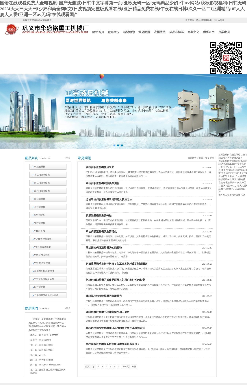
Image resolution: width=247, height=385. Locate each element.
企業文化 (193, 32)
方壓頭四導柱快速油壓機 (46, 295)
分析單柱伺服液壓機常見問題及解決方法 (109, 199)
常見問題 (144, 32)
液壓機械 (160, 32)
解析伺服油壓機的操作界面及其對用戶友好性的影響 (115, 279)
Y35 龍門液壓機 (42, 255)
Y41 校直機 (39, 231)
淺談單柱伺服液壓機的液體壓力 (104, 296)
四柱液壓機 (39, 199)
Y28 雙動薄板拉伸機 (44, 279)
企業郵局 (224, 32)
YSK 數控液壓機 (42, 263)
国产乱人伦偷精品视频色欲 (231, 195)
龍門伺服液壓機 (42, 190)
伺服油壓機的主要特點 (99, 215)
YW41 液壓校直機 (43, 239)
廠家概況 (113, 32)
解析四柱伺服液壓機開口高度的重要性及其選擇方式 (115, 328)
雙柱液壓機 (39, 223)
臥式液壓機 (39, 287)
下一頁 (125, 366)
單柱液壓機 (39, 207)
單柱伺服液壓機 (42, 174)
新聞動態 (129, 32)
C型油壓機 (39, 215)
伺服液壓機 (39, 166)
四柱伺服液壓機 (42, 182)
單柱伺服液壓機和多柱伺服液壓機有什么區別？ (113, 344)
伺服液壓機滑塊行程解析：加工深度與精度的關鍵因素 (116, 263)
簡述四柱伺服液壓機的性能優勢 (104, 247)
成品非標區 (176, 32)
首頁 (201, 158)
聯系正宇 (209, 32)
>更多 (68, 158)
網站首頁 (98, 32)
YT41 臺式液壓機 (42, 247)
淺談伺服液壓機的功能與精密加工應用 (107, 312)
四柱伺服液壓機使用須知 (100, 167)
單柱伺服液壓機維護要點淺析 (102, 183)
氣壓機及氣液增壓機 (44, 271)
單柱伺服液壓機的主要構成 (101, 231)
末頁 (134, 366)
